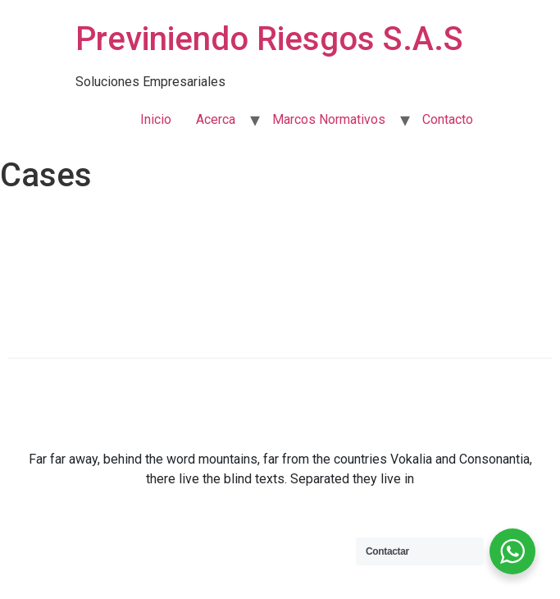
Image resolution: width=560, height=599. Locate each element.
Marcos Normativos (328, 119)
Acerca (215, 119)
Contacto (447, 119)
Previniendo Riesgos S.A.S (269, 39)
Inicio (155, 119)
